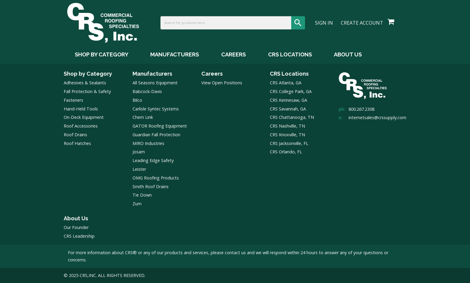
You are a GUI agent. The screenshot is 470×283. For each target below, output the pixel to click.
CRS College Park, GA (291, 91)
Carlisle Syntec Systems (156, 109)
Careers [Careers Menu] (233, 54)
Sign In (324, 22)
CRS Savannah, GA (288, 109)
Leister (139, 169)
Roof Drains (75, 134)
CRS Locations (289, 74)
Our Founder (76, 227)
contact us (235, 252)
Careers (212, 74)
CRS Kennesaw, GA (288, 100)
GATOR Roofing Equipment (160, 126)
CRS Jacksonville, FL (289, 143)
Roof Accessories (81, 126)
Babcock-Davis (147, 91)
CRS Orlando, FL (286, 152)
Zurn (137, 203)
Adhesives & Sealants (85, 83)
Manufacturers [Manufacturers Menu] (174, 54)
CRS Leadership (79, 236)
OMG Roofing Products (156, 178)
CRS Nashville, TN (287, 126)
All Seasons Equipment (155, 83)
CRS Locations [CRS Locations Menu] (290, 54)
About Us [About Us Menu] (348, 54)
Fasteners (73, 100)
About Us (76, 218)
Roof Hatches (77, 143)
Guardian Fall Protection (156, 134)
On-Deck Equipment (84, 117)
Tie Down (142, 195)
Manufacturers (152, 74)
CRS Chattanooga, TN (292, 117)
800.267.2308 (361, 109)
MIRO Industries (148, 143)
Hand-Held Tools (81, 109)
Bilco (137, 100)
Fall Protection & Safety (87, 91)
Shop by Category (88, 74)
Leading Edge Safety (153, 160)
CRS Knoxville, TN (287, 134)
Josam (139, 152)
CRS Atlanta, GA (285, 83)
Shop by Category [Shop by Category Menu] (101, 54)
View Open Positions (221, 83)
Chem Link (143, 117)
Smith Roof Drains (151, 186)
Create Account (362, 22)
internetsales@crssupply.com (377, 117)
